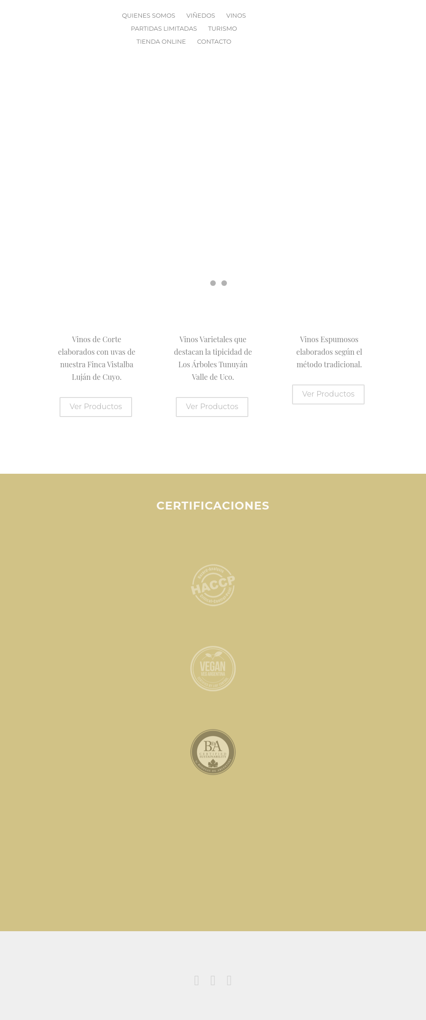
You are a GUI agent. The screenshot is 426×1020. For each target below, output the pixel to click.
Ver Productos (96, 406)
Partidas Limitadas (164, 28)
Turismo (222, 28)
